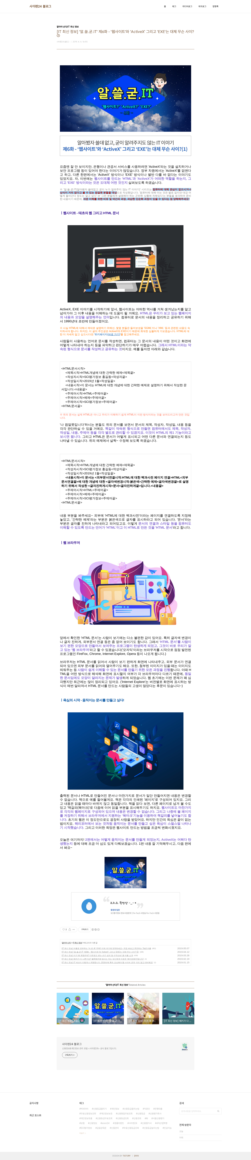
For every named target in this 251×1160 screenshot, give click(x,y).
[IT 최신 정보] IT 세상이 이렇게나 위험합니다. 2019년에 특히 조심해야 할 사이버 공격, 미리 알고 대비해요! (107, 962)
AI (147, 1118)
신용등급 (141, 1113)
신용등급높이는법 (151, 1128)
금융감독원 (101, 1128)
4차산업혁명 (161, 1123)
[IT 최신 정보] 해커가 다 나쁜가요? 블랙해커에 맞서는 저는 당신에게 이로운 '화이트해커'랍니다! (103, 959)
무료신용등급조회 (131, 1128)
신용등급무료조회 (104, 1118)
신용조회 (137, 1118)
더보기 (81, 1133)
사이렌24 (133, 1123)
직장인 (147, 1109)
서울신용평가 (158, 1118)
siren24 (105, 1123)
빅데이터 (84, 1109)
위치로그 (202, 6)
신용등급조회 (123, 1118)
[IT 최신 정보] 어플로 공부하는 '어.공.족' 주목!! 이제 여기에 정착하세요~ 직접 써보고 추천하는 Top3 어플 (106, 948)
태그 (174, 6)
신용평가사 (147, 1123)
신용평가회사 (155, 1113)
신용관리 (115, 1128)
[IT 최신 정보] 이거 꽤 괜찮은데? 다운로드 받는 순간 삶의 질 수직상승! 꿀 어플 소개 (97, 955)
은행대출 (158, 1109)
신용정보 (93, 1123)
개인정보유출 (86, 1118)
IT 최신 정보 (77, 943)
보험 (83, 1123)
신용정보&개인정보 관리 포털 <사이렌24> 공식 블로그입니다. (89, 1048)
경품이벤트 (119, 1123)
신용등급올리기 (100, 1109)
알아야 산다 (66, 943)
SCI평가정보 (86, 1128)
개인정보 (115, 1109)
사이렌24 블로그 (40, 6)
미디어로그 (187, 6)
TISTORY (126, 1156)
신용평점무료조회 (125, 1113)
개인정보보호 (106, 1113)
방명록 (215, 6)
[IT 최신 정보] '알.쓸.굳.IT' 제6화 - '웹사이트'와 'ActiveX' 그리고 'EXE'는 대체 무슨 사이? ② (100, 952)
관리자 (136, 1156)
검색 (218, 1111)
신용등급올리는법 (131, 1109)
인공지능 (168, 1128)
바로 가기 (113, 334)
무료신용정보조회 (88, 1113)
